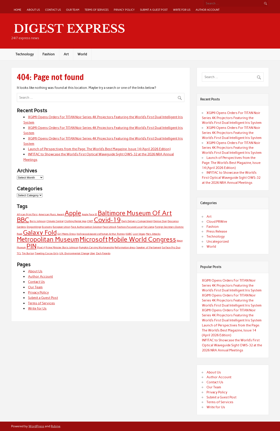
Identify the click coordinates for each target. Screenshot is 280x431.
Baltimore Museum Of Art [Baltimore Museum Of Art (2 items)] (135, 213)
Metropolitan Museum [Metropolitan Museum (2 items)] (48, 239)
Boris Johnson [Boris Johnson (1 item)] (38, 221)
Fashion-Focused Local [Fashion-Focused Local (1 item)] (130, 227)
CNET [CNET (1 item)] (90, 221)
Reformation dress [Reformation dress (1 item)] (125, 247)
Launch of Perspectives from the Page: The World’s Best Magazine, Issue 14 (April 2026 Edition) (99, 149)
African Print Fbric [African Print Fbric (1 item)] (27, 214)
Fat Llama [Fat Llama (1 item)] (149, 227)
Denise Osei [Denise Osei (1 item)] (160, 221)
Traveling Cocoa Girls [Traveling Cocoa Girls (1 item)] (47, 253)
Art (66, 54)
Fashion (48, 54)
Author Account (207, 9)
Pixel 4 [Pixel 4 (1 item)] (41, 247)
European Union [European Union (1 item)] (61, 227)
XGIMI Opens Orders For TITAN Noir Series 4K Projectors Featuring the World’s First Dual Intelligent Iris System (232, 118)
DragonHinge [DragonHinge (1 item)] (34, 227)
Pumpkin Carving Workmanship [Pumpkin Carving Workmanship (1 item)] (96, 247)
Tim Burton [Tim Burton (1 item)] (28, 253)
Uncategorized (217, 242)
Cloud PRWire (216, 222)
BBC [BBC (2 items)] (23, 220)
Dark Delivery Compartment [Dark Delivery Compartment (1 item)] (137, 221)
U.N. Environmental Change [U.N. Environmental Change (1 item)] (74, 253)
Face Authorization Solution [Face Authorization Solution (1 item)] (86, 227)
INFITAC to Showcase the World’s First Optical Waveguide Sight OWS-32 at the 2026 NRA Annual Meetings (231, 178)
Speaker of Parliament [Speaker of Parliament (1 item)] (148, 247)
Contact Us (53, 9)
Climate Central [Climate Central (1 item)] (55, 221)
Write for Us (181, 9)
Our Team (72, 9)
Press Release (216, 231)
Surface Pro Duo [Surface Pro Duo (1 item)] (171, 247)
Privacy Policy (124, 9)
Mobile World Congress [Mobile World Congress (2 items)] (142, 239)
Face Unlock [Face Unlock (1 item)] (109, 227)
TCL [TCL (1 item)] (19, 253)
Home (17, 9)
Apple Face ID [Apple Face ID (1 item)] (89, 214)
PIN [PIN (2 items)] (31, 246)
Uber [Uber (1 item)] (92, 253)
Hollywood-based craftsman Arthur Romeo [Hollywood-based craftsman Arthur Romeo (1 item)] (101, 234)
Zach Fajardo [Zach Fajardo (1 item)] (103, 253)
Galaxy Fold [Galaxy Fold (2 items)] (40, 232)
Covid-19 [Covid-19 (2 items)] (107, 220)
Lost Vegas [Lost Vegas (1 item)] (139, 234)
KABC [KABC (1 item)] (129, 234)
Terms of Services (96, 9)
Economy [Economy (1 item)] (47, 227)
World (82, 54)
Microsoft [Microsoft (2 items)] (94, 239)
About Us (33, 9)
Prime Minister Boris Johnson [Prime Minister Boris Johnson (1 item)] (62, 247)
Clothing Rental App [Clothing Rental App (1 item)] (75, 221)
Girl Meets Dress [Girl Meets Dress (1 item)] (66, 234)
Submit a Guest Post (154, 9)
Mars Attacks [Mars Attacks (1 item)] (153, 234)
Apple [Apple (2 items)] (73, 213)
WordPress (36, 426)
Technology (25, 54)
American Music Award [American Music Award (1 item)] (51, 214)
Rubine (55, 426)
